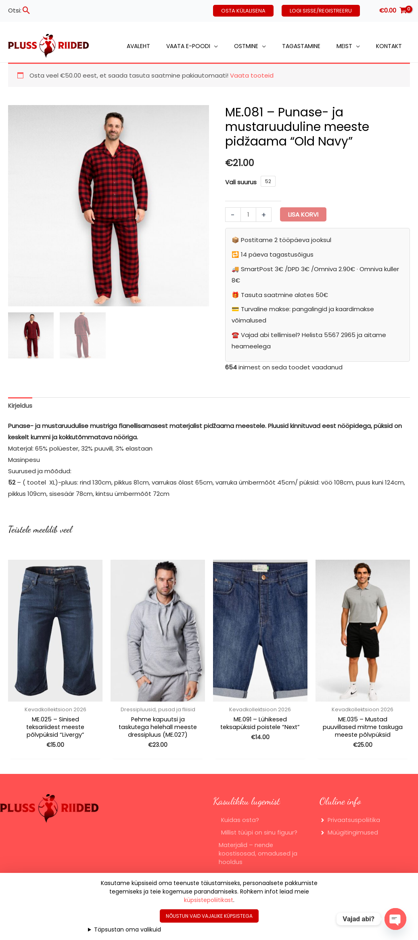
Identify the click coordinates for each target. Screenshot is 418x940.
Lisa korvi (303, 214)
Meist (344, 46)
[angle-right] (350, 829)
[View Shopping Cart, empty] (393, 10)
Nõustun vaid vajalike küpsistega (209, 916)
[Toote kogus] (248, 214)
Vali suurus (241, 182)
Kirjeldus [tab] (20, 405)
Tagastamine (301, 46)
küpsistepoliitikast (208, 900)
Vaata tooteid (252, 75)
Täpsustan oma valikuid (127, 929)
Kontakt (389, 46)
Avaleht (138, 46)
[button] (26, 10)
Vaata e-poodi (188, 46)
